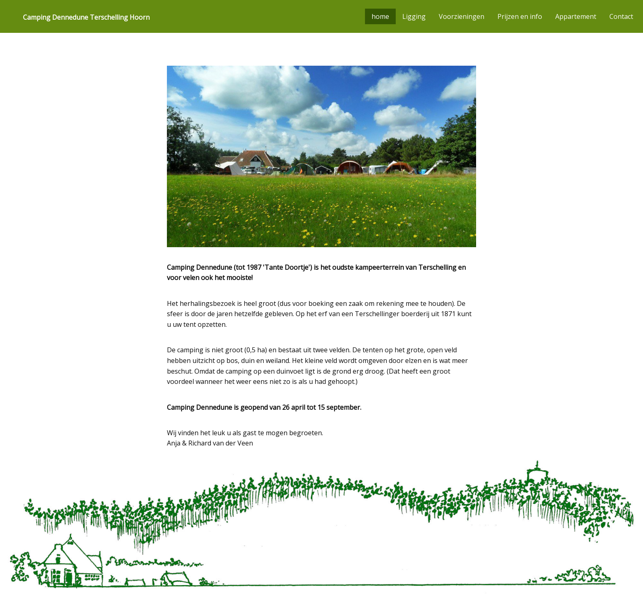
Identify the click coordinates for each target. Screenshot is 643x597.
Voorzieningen (461, 16)
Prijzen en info (519, 16)
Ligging (414, 16)
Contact (621, 16)
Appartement (575, 16)
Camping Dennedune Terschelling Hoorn (86, 17)
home (380, 16)
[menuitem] (83, 16)
